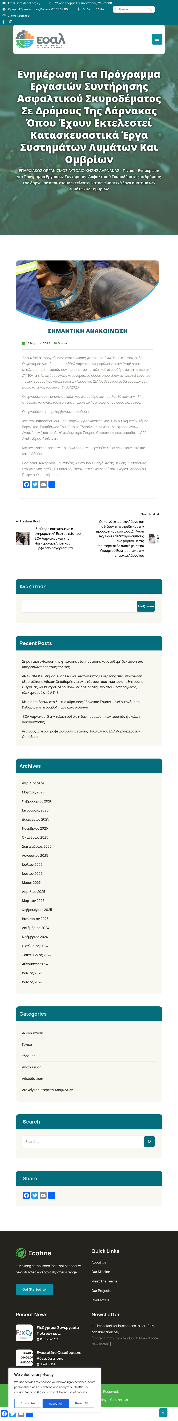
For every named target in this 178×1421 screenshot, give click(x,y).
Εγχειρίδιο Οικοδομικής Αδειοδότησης (59, 1355)
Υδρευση (29, 1055)
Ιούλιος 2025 (32, 864)
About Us (99, 1262)
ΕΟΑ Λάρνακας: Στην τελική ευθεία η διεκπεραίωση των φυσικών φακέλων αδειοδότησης (81, 719)
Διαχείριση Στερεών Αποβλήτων (47, 1089)
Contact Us (101, 1300)
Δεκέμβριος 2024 (35, 927)
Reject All (55, 1403)
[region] (54, 1390)
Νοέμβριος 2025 (35, 828)
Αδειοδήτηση (32, 1033)
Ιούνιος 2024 (32, 981)
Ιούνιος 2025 (32, 873)
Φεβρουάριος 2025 (37, 909)
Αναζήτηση (33, 586)
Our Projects (101, 1290)
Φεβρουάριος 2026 (37, 801)
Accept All (82, 1403)
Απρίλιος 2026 (34, 783)
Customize (27, 1403)
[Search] (149, 1141)
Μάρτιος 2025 (33, 900)
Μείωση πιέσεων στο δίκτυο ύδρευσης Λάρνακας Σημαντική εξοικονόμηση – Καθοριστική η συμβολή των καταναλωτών (82, 704)
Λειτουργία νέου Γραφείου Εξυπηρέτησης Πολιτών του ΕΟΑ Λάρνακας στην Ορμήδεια (81, 734)
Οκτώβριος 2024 (35, 945)
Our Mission (101, 1271)
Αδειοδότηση (32, 1078)
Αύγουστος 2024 (35, 963)
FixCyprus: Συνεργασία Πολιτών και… (58, 1330)
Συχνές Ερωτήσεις (21, 16)
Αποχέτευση (31, 1067)
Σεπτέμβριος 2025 (37, 846)
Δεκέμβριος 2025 (35, 819)
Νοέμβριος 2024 (35, 936)
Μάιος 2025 (31, 882)
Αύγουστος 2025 (35, 855)
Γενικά (62, 343)
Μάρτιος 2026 (33, 792)
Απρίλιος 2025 (33, 891)
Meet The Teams (105, 1281)
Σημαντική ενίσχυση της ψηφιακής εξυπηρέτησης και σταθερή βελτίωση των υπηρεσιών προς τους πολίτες (83, 664)
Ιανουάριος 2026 (35, 810)
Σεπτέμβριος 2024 (37, 954)
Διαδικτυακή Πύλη (95, 9)
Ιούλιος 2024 (32, 972)
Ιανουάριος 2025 (35, 918)
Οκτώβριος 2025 (35, 837)
